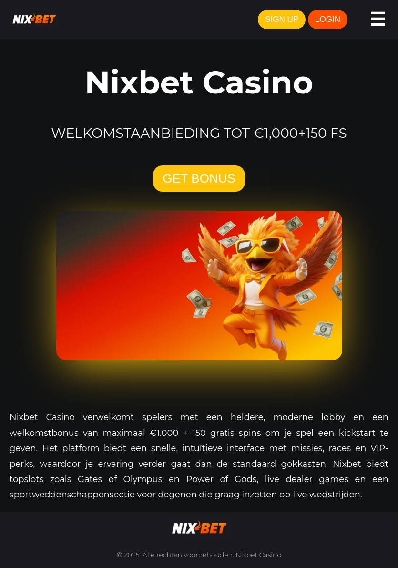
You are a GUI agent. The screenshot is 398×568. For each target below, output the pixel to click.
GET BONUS (199, 178)
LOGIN (327, 19)
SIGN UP (281, 19)
